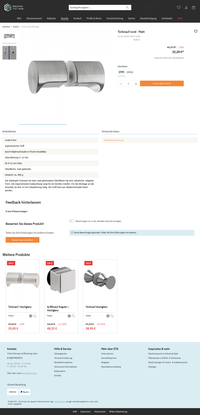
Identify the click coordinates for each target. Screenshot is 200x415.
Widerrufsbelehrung (118, 411)
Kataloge (152, 366)
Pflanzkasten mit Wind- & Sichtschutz (164, 358)
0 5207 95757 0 (14, 358)
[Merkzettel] (178, 7)
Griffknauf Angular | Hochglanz (57, 308)
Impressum (85, 411)
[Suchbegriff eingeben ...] (96, 7)
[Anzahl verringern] (121, 84)
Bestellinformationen (63, 362)
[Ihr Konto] (186, 7)
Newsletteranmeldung (111, 366)
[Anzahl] (128, 84)
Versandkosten (59, 401)
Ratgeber (105, 362)
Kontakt (57, 375)
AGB (75, 411)
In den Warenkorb (162, 83)
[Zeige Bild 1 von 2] (42, 124)
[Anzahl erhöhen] (136, 84)
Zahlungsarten (60, 353)
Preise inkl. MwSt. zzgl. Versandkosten (169, 57)
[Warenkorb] (193, 7)
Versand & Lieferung (63, 358)
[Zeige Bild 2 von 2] (90, 124)
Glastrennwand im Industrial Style (163, 353)
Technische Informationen (65, 366)
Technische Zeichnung (113, 140)
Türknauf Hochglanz (96, 307)
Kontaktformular (29, 373)
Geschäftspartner (109, 358)
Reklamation (59, 371)
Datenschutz (100, 411)
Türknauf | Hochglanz (19, 307)
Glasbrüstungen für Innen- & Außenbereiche (167, 362)
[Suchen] (127, 7)
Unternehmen (107, 353)
